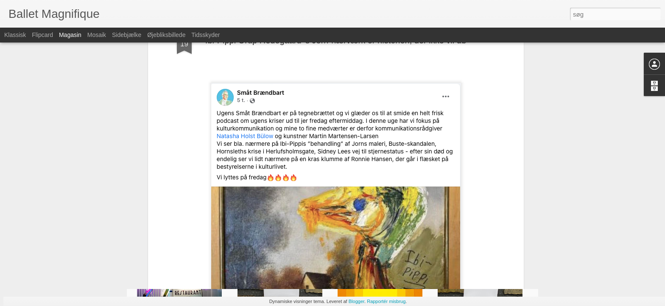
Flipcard (42, 34)
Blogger (356, 301)
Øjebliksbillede (166, 34)
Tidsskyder (205, 34)
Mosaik (96, 34)
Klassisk (15, 34)
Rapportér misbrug (386, 301)
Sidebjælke (126, 34)
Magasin (70, 34)
